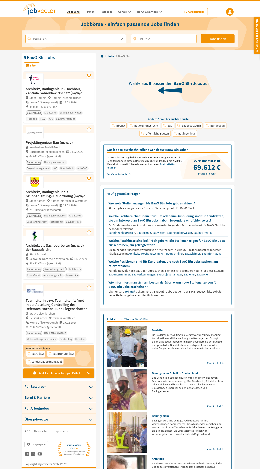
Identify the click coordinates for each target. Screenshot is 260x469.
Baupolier (202, 274)
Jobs (111, 56)
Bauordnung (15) (61, 354)
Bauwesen (159, 232)
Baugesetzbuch (189, 125)
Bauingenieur (184, 133)
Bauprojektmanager (170, 274)
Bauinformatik (203, 232)
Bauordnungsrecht (144, 125)
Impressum (61, 431)
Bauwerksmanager (144, 274)
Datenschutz (42, 431)
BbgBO (118, 125)
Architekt (134, 253)
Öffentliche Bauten (155, 133)
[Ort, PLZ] (163, 38)
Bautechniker (175, 253)
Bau (167, 125)
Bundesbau (215, 125)
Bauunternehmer (119, 274)
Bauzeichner (193, 253)
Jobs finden (217, 39)
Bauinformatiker (212, 253)
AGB (27, 431)
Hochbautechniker (153, 253)
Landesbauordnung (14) (45, 361)
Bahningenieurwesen (122, 232)
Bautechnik (144, 232)
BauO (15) (36, 354)
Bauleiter (190, 274)
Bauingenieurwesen (180, 232)
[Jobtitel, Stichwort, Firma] (76, 38)
